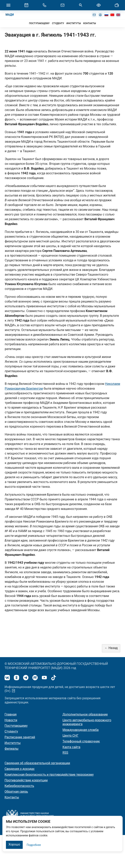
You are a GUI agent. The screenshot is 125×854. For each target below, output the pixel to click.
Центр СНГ (71, 735)
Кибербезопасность (19, 786)
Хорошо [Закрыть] (14, 844)
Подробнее (34, 844)
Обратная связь (16, 791)
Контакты (12, 797)
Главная (11, 714)
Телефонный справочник (81, 741)
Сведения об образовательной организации (37, 763)
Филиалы (11, 749)
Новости (11, 720)
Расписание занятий (20, 737)
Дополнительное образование (85, 714)
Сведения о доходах (20, 769)
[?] (13, 691)
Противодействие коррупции (26, 780)
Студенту (11, 731)
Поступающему (16, 726)
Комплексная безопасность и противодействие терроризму (49, 774)
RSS (65, 752)
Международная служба (81, 730)
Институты (13, 743)
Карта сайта (71, 747)
